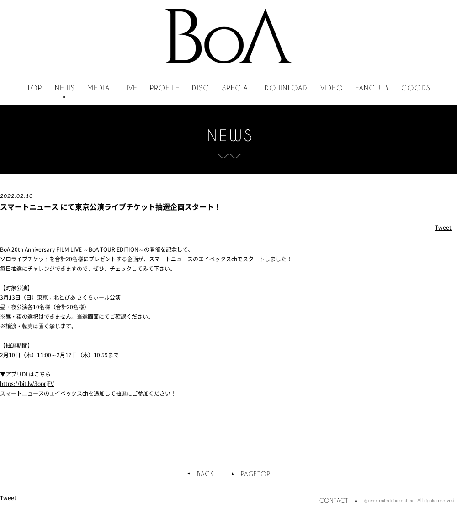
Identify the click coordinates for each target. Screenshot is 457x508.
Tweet (443, 227)
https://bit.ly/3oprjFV (27, 383)
